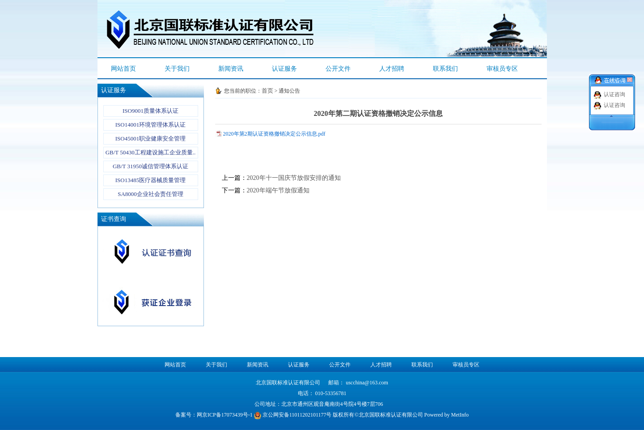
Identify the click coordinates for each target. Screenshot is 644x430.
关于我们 (177, 68)
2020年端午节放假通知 (278, 190)
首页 (267, 90)
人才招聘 (391, 68)
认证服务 (284, 68)
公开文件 (338, 68)
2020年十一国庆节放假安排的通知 (294, 178)
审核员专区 (502, 68)
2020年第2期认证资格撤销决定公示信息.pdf (274, 134)
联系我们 (445, 68)
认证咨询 (614, 94)
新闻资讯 (230, 68)
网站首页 (123, 68)
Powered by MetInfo (446, 415)
